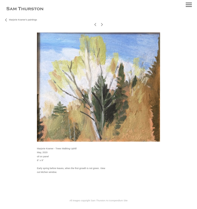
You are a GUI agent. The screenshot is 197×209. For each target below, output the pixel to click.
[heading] (24, 9)
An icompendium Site (116, 200)
